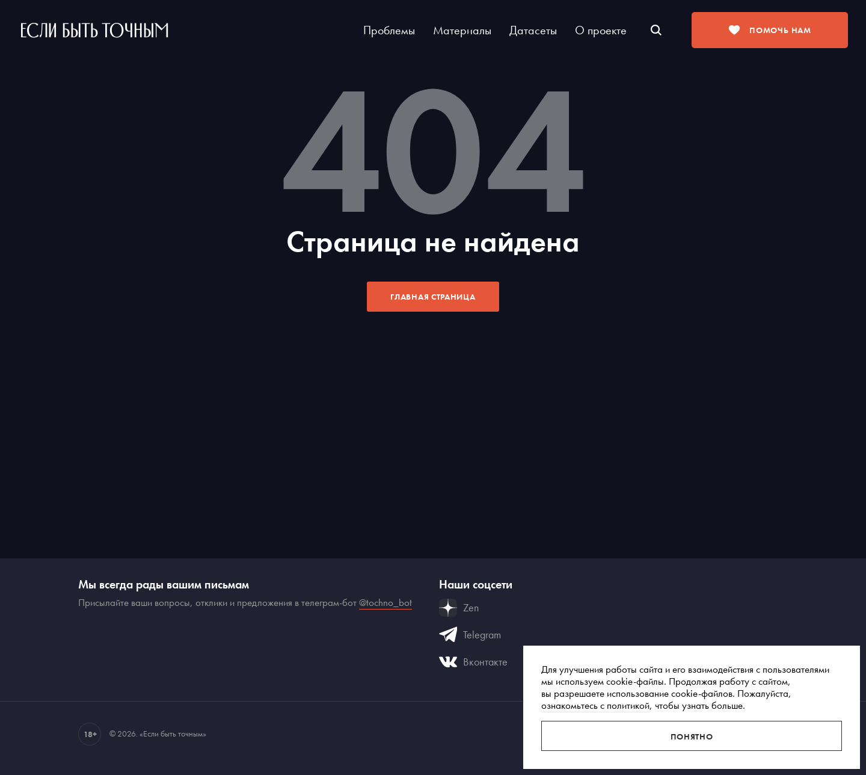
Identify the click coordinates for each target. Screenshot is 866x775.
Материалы (462, 30)
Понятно (692, 736)
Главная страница (432, 296)
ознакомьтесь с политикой (595, 705)
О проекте (601, 30)
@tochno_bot (385, 602)
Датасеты (533, 30)
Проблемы (389, 30)
